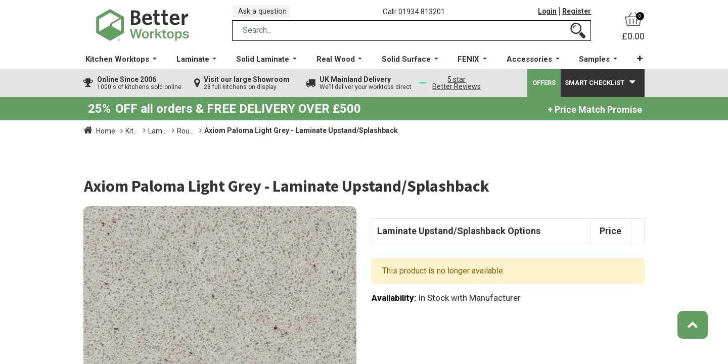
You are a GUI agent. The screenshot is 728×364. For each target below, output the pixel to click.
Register (576, 14)
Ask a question (265, 14)
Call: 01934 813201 (417, 14)
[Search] (577, 37)
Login (545, 14)
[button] (634, 65)
